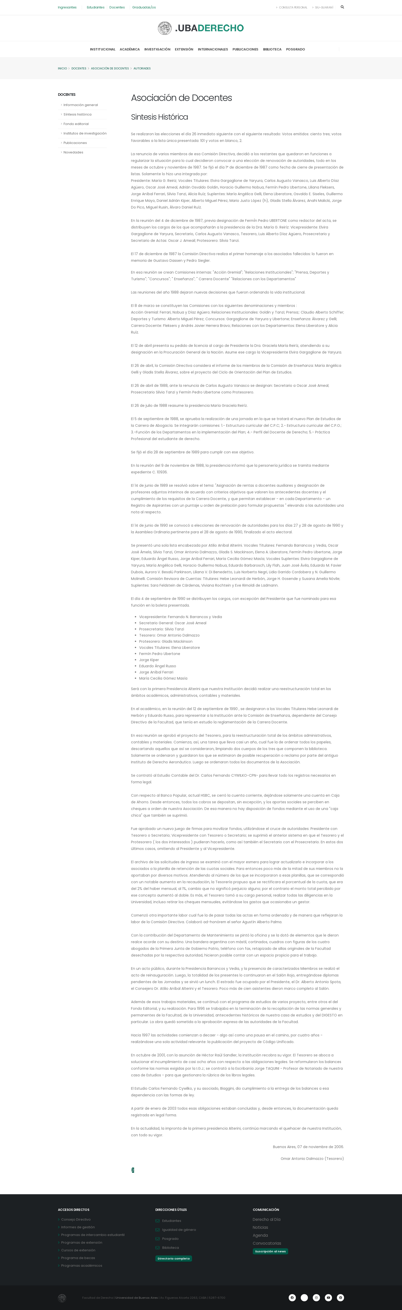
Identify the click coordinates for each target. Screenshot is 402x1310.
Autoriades (144, 68)
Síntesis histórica (78, 114)
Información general (81, 105)
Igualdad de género (179, 1230)
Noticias (260, 1227)
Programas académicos (81, 1265)
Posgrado (295, 49)
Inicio (62, 68)
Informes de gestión (78, 1227)
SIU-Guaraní (322, 7)
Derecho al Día (266, 1219)
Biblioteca (272, 49)
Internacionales (213, 49)
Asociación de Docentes (110, 68)
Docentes (117, 7)
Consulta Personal (291, 7)
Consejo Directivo (76, 1219)
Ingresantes (67, 7)
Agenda (260, 1235)
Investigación (157, 49)
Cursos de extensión (78, 1250)
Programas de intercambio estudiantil (93, 1235)
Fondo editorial (76, 124)
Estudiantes (96, 7)
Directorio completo (174, 1258)
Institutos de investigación (85, 133)
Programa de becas (78, 1258)
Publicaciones (245, 49)
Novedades (73, 152)
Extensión (184, 49)
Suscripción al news (270, 1251)
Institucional (102, 49)
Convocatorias (267, 1243)
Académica (130, 49)
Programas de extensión (81, 1242)
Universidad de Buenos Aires (137, 1298)
